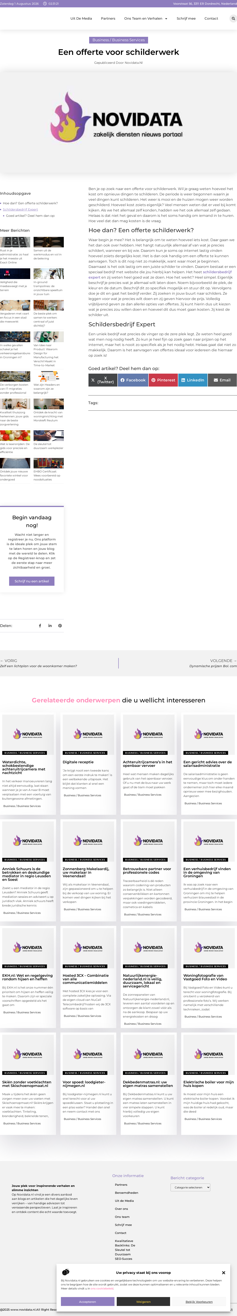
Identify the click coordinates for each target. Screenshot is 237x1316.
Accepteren (87, 1302)
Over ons (121, 1208)
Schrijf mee (186, 18)
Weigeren (143, 1302)
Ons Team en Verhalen (146, 19)
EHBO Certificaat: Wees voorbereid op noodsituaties (47, 475)
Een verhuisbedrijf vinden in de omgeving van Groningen (207, 872)
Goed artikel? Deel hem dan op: (30, 216)
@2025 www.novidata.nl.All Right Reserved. (32, 1309)
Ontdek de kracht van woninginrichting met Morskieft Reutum (48, 416)
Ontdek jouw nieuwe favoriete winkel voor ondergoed (14, 475)
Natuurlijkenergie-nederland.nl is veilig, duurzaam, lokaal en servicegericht (142, 980)
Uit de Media (124, 1200)
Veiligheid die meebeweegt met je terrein (13, 286)
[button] (223, 1272)
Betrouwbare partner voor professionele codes (147, 871)
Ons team (122, 1217)
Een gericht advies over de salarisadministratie (207, 764)
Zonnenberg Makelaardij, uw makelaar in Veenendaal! (86, 872)
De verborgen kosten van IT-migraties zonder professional (14, 388)
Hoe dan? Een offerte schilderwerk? (30, 203)
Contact (211, 18)
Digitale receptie (78, 762)
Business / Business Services (118, 40)
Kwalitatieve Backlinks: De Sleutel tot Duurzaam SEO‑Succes (125, 1249)
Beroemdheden (126, 1192)
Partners (108, 18)
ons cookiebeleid (102, 1288)
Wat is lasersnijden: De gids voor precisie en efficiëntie (15, 448)
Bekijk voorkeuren (199, 1302)
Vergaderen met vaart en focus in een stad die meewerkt (14, 317)
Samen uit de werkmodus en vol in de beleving (48, 254)
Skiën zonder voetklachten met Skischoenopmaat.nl (26, 1084)
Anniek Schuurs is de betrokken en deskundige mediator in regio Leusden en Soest (26, 874)
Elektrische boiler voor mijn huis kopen (208, 1084)
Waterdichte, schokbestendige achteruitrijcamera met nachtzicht (23, 767)
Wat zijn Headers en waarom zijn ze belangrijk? (47, 388)
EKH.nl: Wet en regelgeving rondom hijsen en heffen (27, 977)
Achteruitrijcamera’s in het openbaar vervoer (147, 764)
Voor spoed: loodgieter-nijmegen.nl (84, 1084)
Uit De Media (81, 18)
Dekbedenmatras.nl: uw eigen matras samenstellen (148, 1084)
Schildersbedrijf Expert (20, 209)
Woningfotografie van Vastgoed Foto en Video (205, 977)
